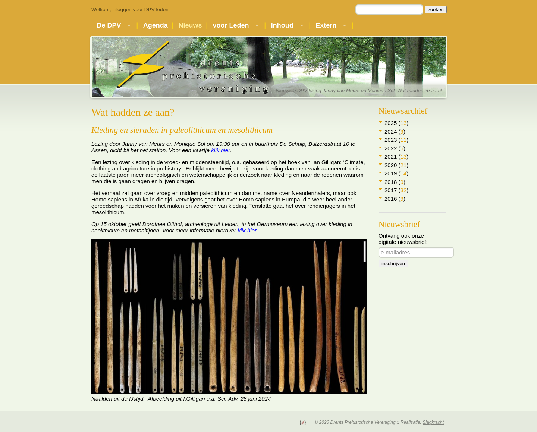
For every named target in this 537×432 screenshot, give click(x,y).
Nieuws (190, 25)
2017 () (396, 190)
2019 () (396, 173)
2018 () (394, 182)
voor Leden (231, 25)
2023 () (396, 140)
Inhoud (282, 25)
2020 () (396, 165)
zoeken (436, 9)
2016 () (394, 198)
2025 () (396, 123)
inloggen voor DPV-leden (140, 9)
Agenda (155, 25)
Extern (325, 25)
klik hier (220, 150)
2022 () (394, 148)
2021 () (396, 156)
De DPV (109, 25)
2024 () (394, 131)
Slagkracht (433, 422)
